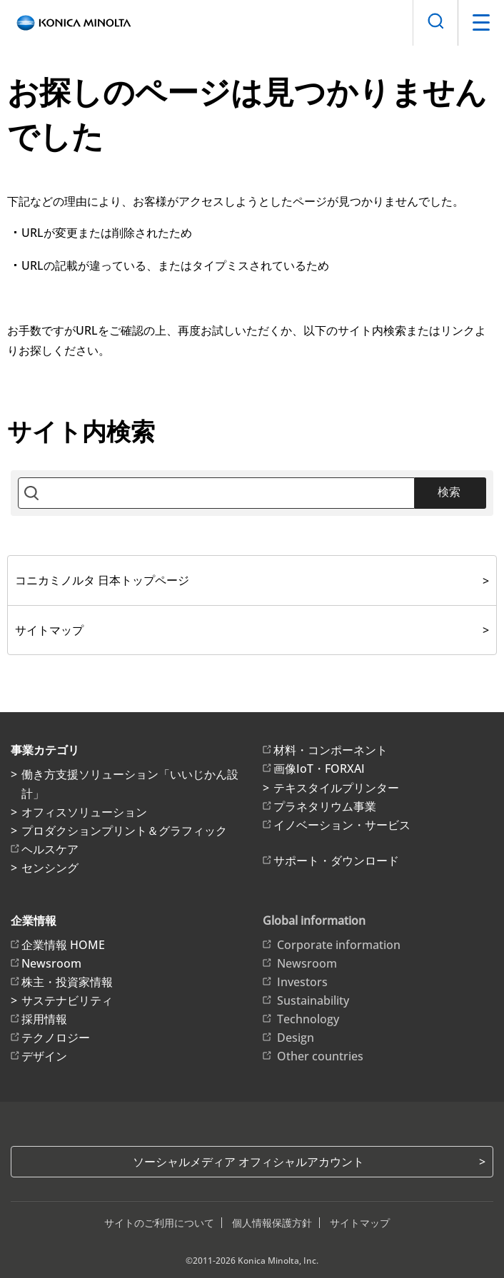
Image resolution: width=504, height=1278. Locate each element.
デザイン (44, 1056)
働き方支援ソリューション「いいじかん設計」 (129, 783)
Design (295, 1037)
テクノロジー (55, 1037)
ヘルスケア (50, 849)
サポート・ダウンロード (336, 860)
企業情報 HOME (63, 945)
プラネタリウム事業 (324, 806)
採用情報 (44, 1019)
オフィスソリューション (84, 812)
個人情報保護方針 (272, 1222)
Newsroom (51, 963)
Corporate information (338, 945)
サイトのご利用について (159, 1222)
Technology (308, 1019)
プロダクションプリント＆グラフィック (124, 830)
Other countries (320, 1056)
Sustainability (313, 1000)
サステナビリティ (67, 1000)
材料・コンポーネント (330, 750)
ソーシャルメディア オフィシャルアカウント (248, 1162)
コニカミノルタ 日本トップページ (102, 580)
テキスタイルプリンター (336, 788)
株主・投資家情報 (67, 982)
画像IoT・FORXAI (319, 768)
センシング (50, 868)
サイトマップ (49, 630)
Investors (302, 982)
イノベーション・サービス (341, 825)
